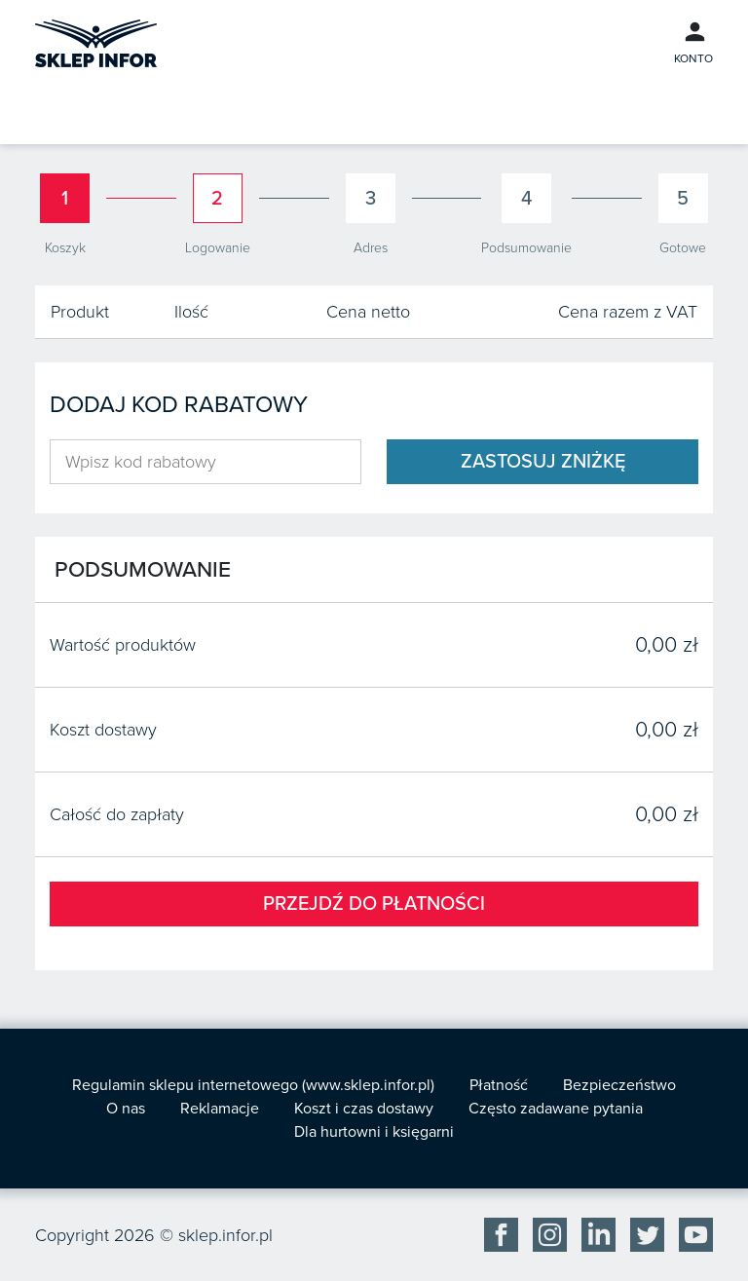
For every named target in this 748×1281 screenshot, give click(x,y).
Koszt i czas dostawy (363, 1108)
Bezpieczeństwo (619, 1085)
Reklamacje (219, 1108)
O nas (125, 1108)
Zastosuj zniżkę (543, 461)
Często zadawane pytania (555, 1108)
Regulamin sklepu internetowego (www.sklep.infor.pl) (253, 1085)
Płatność (498, 1085)
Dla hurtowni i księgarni (374, 1132)
